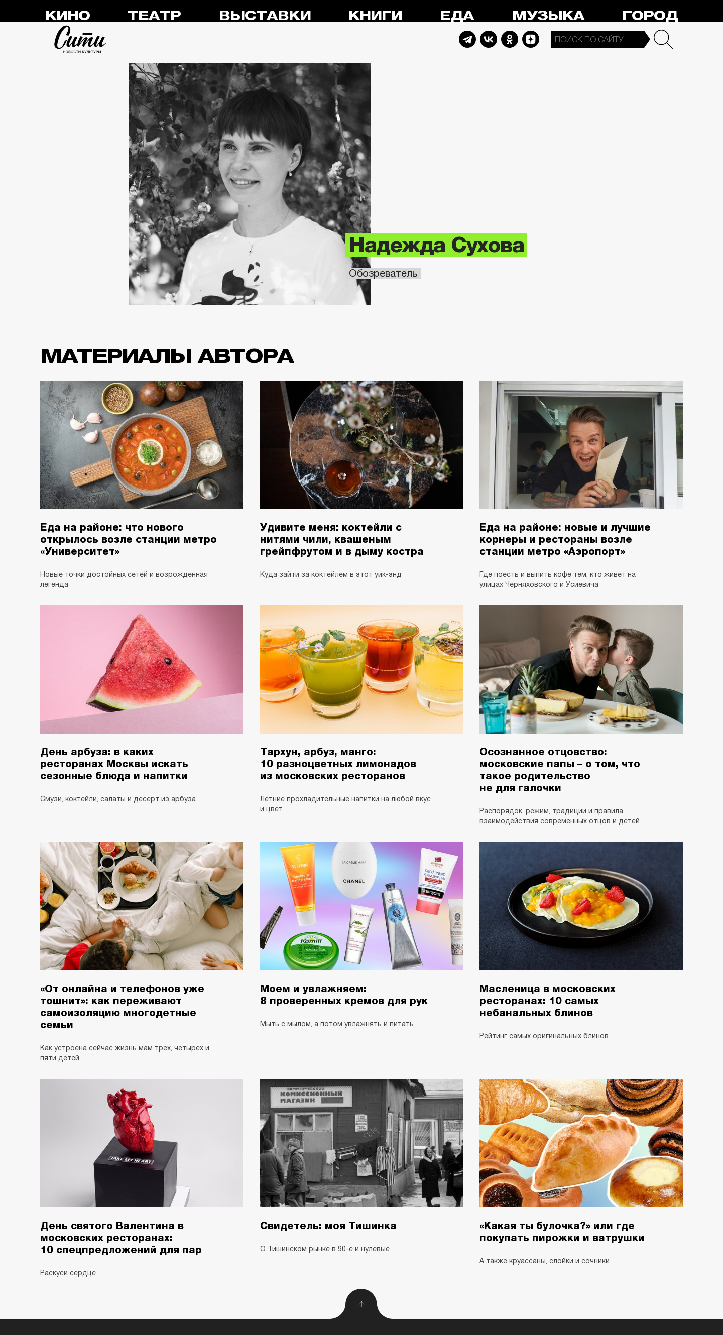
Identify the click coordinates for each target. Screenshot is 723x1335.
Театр (154, 16)
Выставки (265, 16)
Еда (457, 16)
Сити (80, 39)
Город (650, 16)
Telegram (467, 39)
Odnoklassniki (509, 39)
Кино (67, 16)
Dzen (530, 39)
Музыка (548, 16)
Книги (375, 16)
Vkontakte (488, 39)
